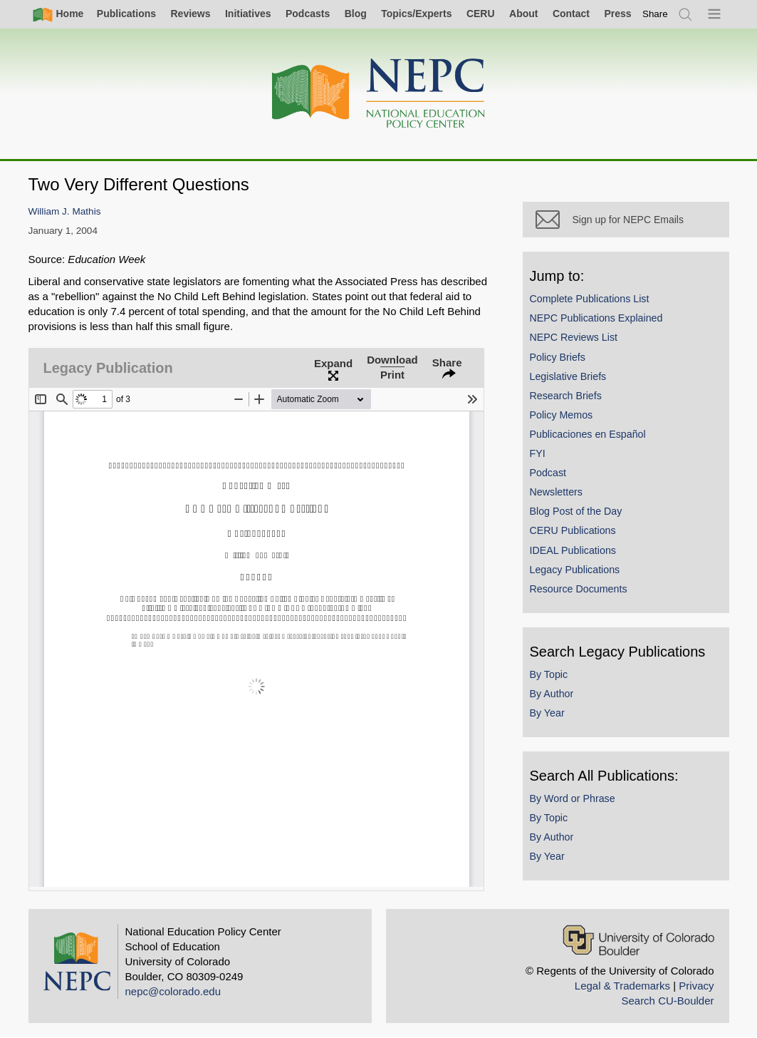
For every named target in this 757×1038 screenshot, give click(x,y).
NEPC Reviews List (574, 337)
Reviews (190, 13)
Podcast (548, 472)
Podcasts (308, 13)
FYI (537, 453)
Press (617, 13)
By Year (547, 713)
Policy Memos (561, 415)
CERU (480, 13)
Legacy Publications (575, 569)
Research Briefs (566, 395)
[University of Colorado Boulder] (638, 940)
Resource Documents (578, 589)
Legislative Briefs (568, 376)
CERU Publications (573, 530)
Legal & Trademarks (622, 986)
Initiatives (248, 13)
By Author (552, 693)
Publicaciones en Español (588, 434)
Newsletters (556, 492)
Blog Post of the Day (576, 511)
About (523, 13)
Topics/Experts (416, 13)
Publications (126, 13)
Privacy (696, 986)
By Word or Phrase (572, 798)
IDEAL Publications (573, 550)
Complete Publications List (589, 298)
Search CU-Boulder (667, 1001)
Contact (571, 13)
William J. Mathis (64, 211)
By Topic (549, 674)
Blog (356, 13)
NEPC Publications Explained (596, 318)
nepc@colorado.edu (173, 991)
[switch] (655, 14)
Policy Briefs (557, 357)
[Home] (379, 93)
